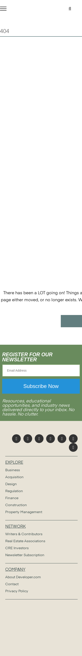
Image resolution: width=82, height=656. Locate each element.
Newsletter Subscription (24, 555)
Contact (12, 584)
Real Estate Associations (25, 541)
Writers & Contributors (23, 534)
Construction (16, 505)
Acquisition (14, 477)
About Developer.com (23, 577)
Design (11, 484)
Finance (11, 498)
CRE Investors (17, 548)
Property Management (23, 512)
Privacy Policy (16, 591)
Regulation (14, 491)
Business (12, 470)
